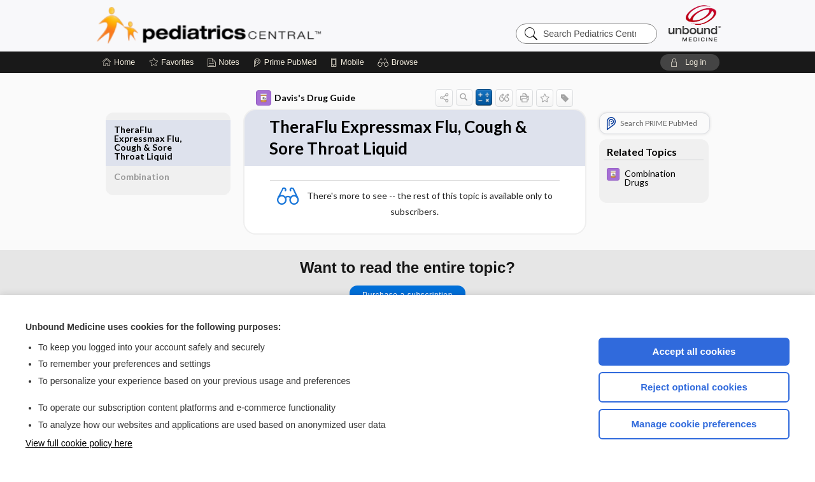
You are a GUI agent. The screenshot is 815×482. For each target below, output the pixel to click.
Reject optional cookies (694, 387)
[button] (400, 62)
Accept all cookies (694, 351)
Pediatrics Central (255, 25)
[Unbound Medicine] (695, 23)
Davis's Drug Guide (291, 98)
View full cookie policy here (78, 443)
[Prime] (284, 62)
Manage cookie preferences (694, 423)
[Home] (119, 62)
